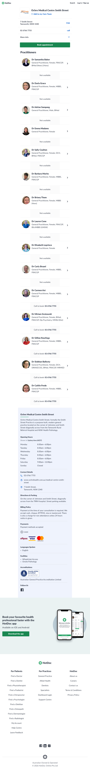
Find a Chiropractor (16, 695)
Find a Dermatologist (16, 714)
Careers (73, 681)
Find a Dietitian (16, 704)
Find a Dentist (16, 681)
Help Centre (17, 728)
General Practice (45, 676)
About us (73, 676)
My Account (16, 723)
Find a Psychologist (16, 700)
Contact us (73, 686)
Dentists (45, 686)
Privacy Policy (73, 695)
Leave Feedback (16, 733)
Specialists (45, 690)
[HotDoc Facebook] (41, 745)
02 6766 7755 (29, 475)
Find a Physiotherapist (16, 686)
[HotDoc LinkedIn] (45, 745)
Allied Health (45, 681)
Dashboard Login (45, 695)
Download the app (16, 634)
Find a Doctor (16, 676)
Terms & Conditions (73, 690)
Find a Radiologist (16, 718)
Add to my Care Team (41, 14)
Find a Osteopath (16, 709)
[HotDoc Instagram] (49, 745)
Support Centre (45, 700)
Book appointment (45, 45)
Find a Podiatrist (16, 690)
